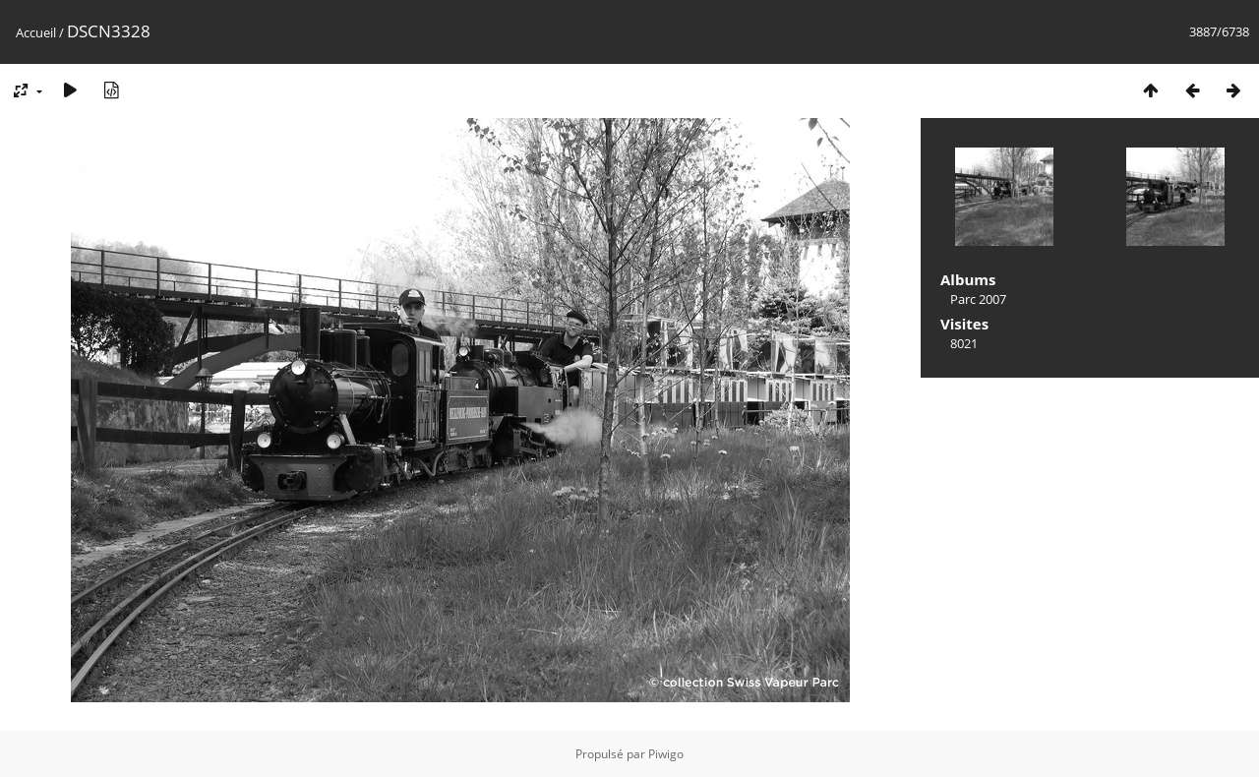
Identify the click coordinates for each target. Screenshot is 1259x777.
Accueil (36, 32)
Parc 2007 (978, 299)
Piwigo (666, 754)
